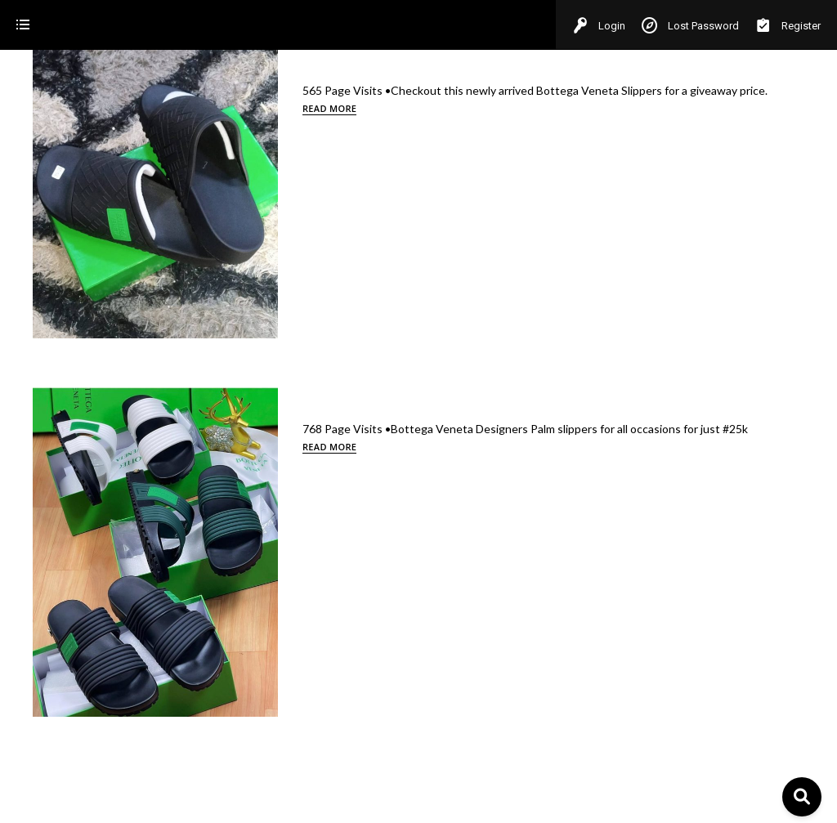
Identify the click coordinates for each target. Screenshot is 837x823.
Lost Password (690, 26)
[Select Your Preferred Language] (111, 765)
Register (788, 26)
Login (598, 26)
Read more (723, 108)
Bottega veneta (54, 155)
